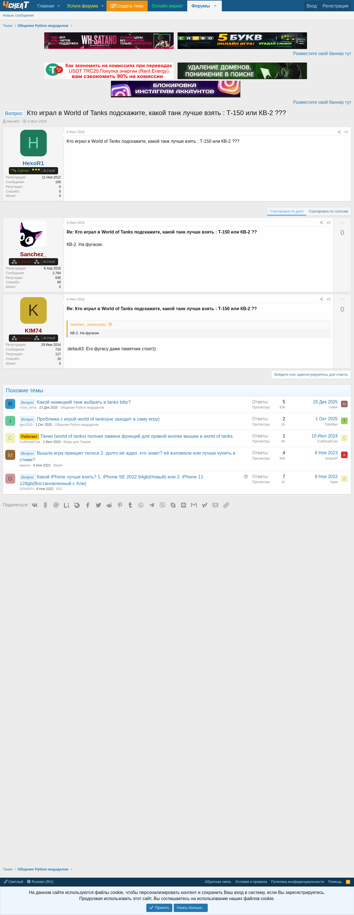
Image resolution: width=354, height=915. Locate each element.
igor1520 (26, 425)
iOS (59, 489)
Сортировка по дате (286, 211)
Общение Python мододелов (82, 407)
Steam (58, 465)
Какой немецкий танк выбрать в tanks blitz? (84, 402)
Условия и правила (251, 882)
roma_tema (28, 407)
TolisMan (331, 424)
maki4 (333, 407)
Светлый (13, 882)
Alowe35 (331, 458)
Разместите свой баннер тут (322, 53)
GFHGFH (27, 489)
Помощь (335, 882)
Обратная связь (218, 882)
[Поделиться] (339, 132)
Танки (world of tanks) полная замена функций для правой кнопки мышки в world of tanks (136, 436)
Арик (334, 482)
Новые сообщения (18, 15)
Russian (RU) (40, 882)
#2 (328, 223)
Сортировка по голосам (328, 211)
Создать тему (129, 6)
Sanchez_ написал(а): (88, 324)
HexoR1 (13, 121)
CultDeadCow (30, 442)
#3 (328, 299)
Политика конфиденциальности (297, 882)
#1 (346, 132)
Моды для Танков (76, 442)
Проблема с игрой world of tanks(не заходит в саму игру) (98, 419)
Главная (45, 6)
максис (25, 465)
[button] (59, 6)
